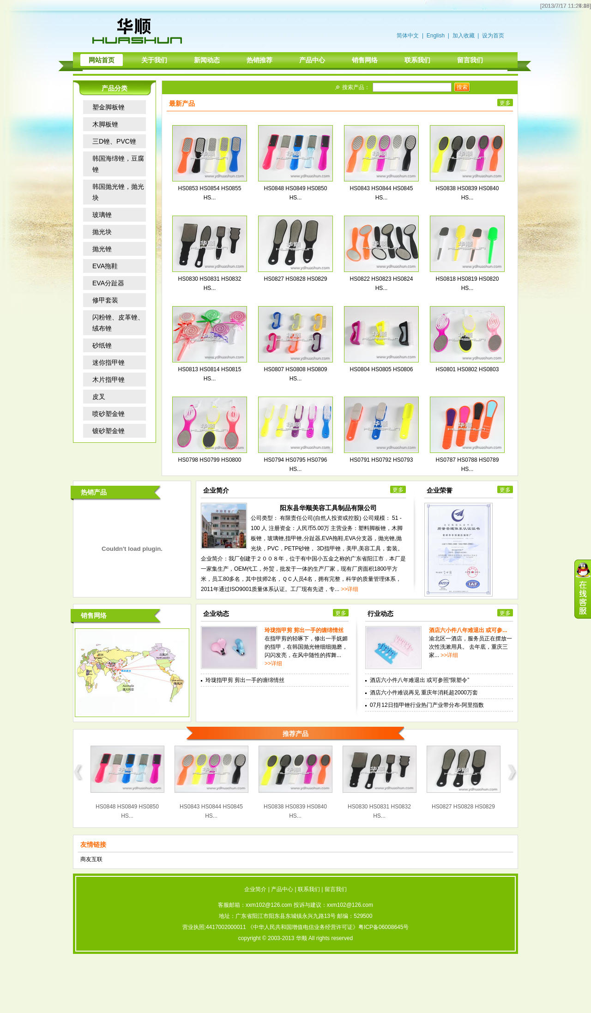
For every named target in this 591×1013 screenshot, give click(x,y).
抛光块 (102, 231)
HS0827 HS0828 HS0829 (295, 279)
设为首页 (493, 35)
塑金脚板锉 (108, 107)
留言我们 (336, 889)
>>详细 (349, 589)
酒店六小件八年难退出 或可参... (468, 630)
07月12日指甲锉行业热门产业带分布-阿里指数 (427, 705)
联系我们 (309, 889)
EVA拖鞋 (105, 266)
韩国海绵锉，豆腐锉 (118, 164)
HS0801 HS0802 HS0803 (467, 369)
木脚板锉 (105, 124)
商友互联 (91, 859)
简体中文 (408, 35)
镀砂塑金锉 (108, 430)
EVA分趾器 (108, 283)
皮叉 (98, 396)
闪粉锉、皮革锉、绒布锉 (118, 323)
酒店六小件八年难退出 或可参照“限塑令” (419, 680)
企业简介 (255, 889)
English (436, 35)
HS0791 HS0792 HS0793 (381, 460)
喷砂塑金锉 (108, 413)
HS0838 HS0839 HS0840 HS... (295, 811)
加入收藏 (463, 35)
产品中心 (282, 889)
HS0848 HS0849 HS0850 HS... (127, 811)
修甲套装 (105, 300)
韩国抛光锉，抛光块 (118, 192)
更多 (505, 103)
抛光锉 (102, 249)
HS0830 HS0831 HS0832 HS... (379, 811)
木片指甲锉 (108, 379)
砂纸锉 (102, 345)
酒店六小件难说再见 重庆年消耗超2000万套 (424, 692)
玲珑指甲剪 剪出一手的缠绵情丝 (304, 630)
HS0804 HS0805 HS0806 (381, 369)
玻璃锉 (102, 214)
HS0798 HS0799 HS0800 (209, 460)
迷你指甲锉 (108, 362)
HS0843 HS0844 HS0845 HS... (211, 811)
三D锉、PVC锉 (114, 141)
